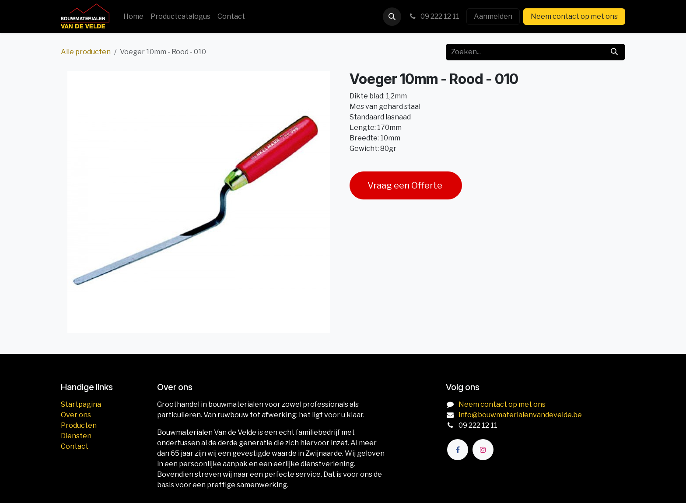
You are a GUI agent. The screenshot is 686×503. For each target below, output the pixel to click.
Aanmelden (493, 16)
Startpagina (81, 404)
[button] (392, 16)
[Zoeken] (614, 52)
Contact (74, 446)
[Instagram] (483, 449)
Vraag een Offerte (406, 185)
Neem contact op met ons (574, 16)
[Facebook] (457, 449)
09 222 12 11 (433, 16)
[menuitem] (133, 16)
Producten (79, 425)
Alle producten (86, 52)
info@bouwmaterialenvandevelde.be (520, 415)
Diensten (76, 436)
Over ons (76, 415)
